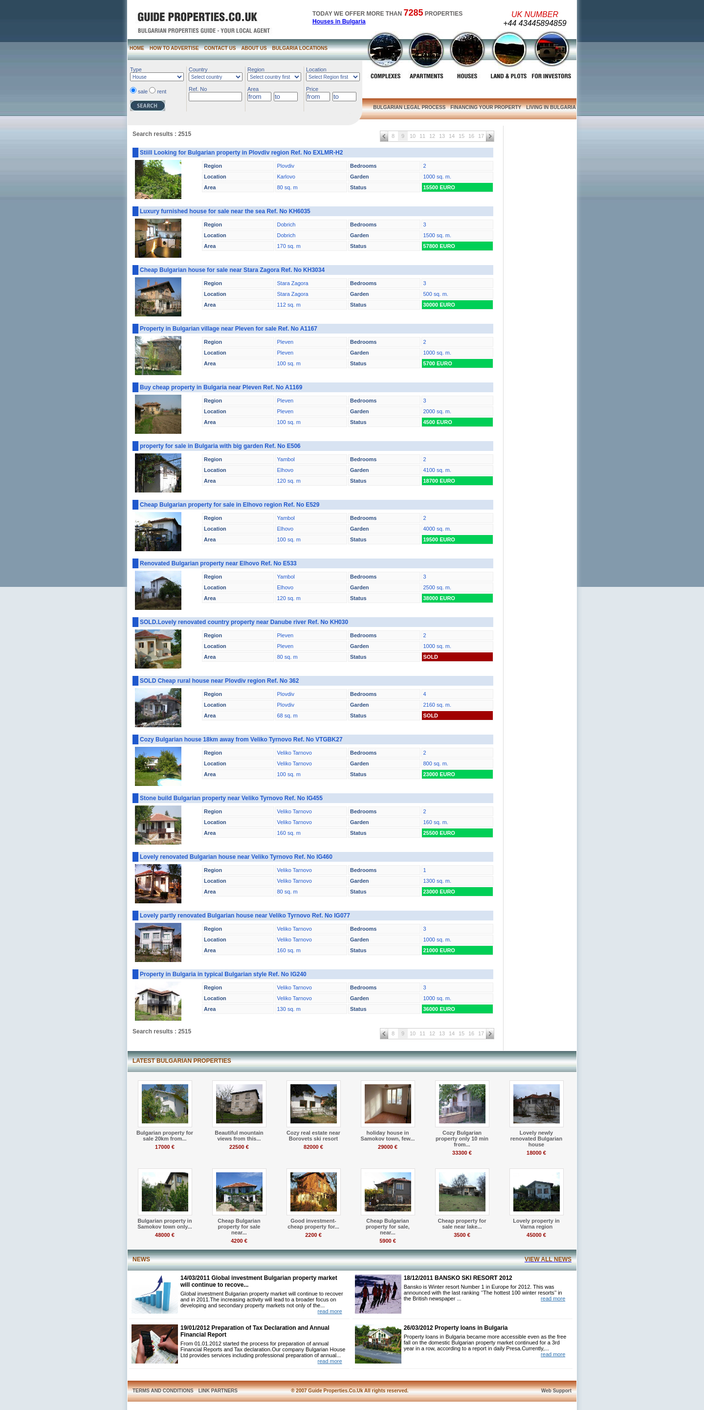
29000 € (387, 1147)
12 (432, 136)
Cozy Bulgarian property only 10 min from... (462, 1138)
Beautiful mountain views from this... (239, 1135)
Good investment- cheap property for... (313, 1224)
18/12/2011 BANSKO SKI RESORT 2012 (458, 1278)
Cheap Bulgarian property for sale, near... (388, 1226)
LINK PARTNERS (218, 1390)
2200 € (313, 1235)
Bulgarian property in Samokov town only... (164, 1224)
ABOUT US (253, 48)
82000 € (313, 1147)
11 (422, 136)
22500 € (239, 1147)
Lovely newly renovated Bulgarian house (536, 1138)
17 (481, 136)
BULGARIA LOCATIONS (300, 48)
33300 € (462, 1153)
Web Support (556, 1390)
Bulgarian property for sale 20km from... (164, 1135)
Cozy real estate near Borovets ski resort (313, 1135)
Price (312, 89)
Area (253, 89)
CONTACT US (220, 48)
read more (329, 1311)
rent (161, 91)
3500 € (462, 1235)
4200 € (239, 1241)
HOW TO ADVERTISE (174, 48)
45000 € (536, 1235)
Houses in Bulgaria (339, 21)
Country (198, 69)
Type (136, 69)
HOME (137, 48)
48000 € (165, 1235)
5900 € (387, 1241)
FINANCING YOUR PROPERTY (485, 107)
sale (143, 91)
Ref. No (198, 89)
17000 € (165, 1147)
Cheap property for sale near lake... (462, 1224)
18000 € (536, 1153)
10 (413, 136)
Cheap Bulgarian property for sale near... (239, 1226)
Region (255, 69)
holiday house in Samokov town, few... (388, 1135)
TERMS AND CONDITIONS (163, 1390)
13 (442, 136)
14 (452, 136)
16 (471, 136)
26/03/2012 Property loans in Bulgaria (456, 1327)
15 (461, 136)
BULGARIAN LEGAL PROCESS (409, 107)
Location (316, 69)
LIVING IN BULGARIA (551, 107)
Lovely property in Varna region (536, 1224)
